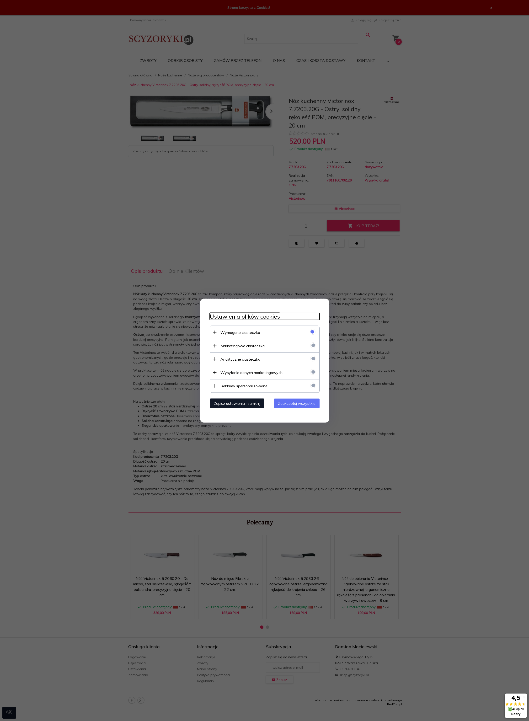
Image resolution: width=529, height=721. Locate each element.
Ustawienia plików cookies (245, 316)
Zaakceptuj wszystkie (296, 403)
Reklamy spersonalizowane (243, 385)
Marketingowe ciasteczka (242, 345)
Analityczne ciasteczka (240, 359)
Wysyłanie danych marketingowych (251, 372)
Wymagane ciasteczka (240, 332)
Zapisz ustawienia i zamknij (237, 403)
